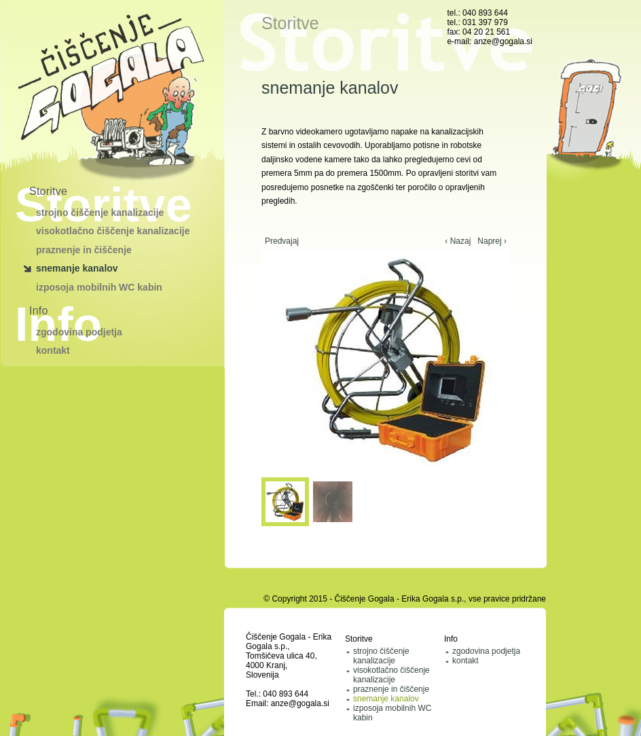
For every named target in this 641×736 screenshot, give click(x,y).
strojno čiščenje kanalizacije (100, 212)
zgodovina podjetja (79, 332)
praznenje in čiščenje (84, 249)
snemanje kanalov (77, 268)
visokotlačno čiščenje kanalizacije (112, 230)
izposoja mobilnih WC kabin (99, 287)
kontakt (53, 350)
